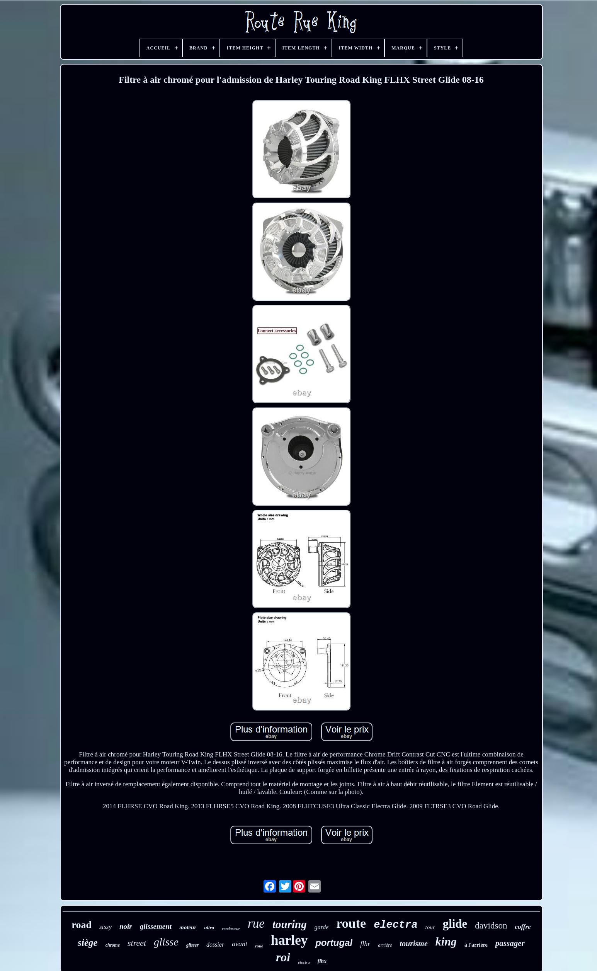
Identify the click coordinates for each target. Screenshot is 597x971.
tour (430, 927)
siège (87, 942)
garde (322, 927)
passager (510, 943)
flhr (365, 944)
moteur (187, 927)
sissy (105, 926)
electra (395, 925)
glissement (156, 926)
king (446, 941)
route (351, 923)
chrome (112, 945)
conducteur (231, 929)
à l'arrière (476, 945)
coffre (523, 926)
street (137, 943)
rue (256, 923)
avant (239, 944)
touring (289, 924)
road (81, 924)
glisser (192, 945)
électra (304, 962)
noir (125, 926)
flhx (322, 961)
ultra (209, 927)
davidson (491, 925)
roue (259, 946)
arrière (385, 945)
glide (455, 923)
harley (289, 940)
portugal (333, 942)
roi (283, 957)
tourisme (414, 943)
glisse (166, 942)
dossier (215, 944)
